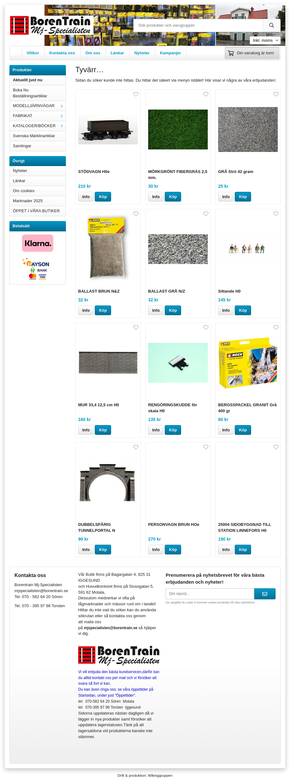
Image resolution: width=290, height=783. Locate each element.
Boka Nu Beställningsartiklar (30, 93)
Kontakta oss (62, 53)
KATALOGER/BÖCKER (39, 125)
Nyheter (141, 53)
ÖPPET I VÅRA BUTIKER (36, 210)
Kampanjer (170, 53)
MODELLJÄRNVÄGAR (39, 105)
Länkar (117, 53)
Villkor (33, 53)
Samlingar (22, 145)
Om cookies (24, 190)
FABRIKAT (39, 115)
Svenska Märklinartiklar (34, 135)
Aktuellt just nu (27, 80)
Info (86, 196)
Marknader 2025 (28, 200)
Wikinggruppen (160, 775)
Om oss (92, 53)
